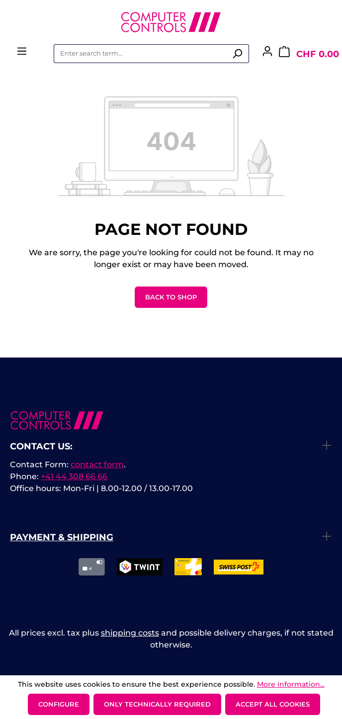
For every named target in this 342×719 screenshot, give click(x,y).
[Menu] (22, 54)
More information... (291, 684)
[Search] (237, 53)
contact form (97, 464)
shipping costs (130, 633)
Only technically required (157, 704)
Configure (58, 704)
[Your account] (267, 54)
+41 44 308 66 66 (74, 476)
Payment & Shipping (61, 537)
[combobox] (140, 53)
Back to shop (171, 297)
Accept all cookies (273, 704)
